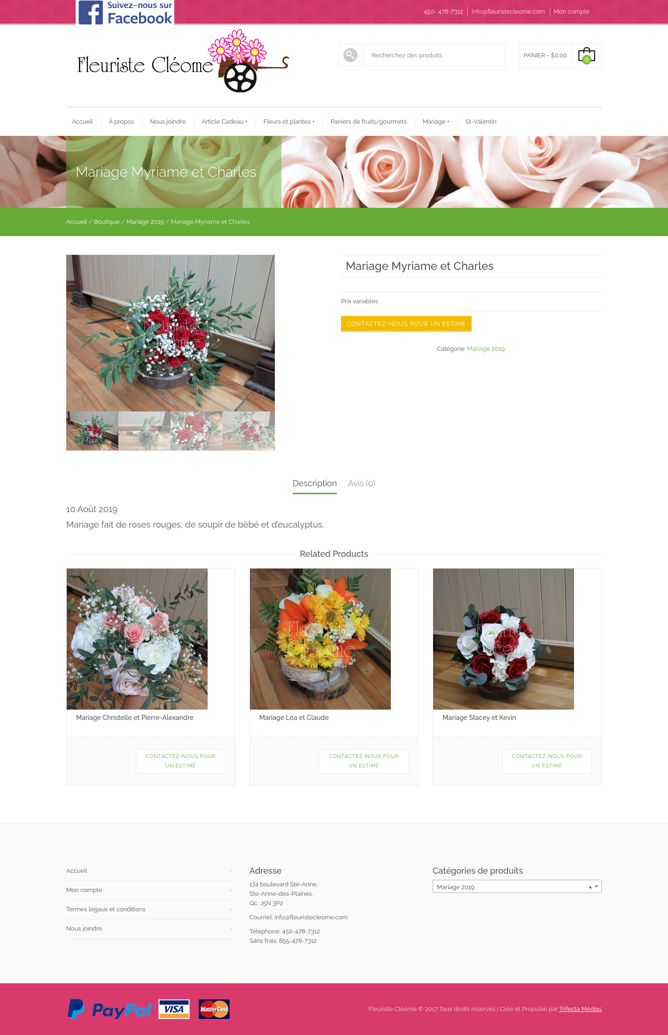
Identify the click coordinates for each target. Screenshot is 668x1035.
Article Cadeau (225, 121)
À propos (121, 121)
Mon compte (572, 11)
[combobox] (517, 886)
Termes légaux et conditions (106, 909)
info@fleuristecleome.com (508, 11)
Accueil (82, 121)
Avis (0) (361, 483)
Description (315, 483)
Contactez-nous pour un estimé (406, 323)
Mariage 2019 (145, 221)
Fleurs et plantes (289, 121)
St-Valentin (481, 121)
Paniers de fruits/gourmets (369, 121)
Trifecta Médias (580, 1008)
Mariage (436, 121)
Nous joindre (168, 121)
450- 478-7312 (443, 11)
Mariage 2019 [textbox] (514, 887)
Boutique (107, 221)
